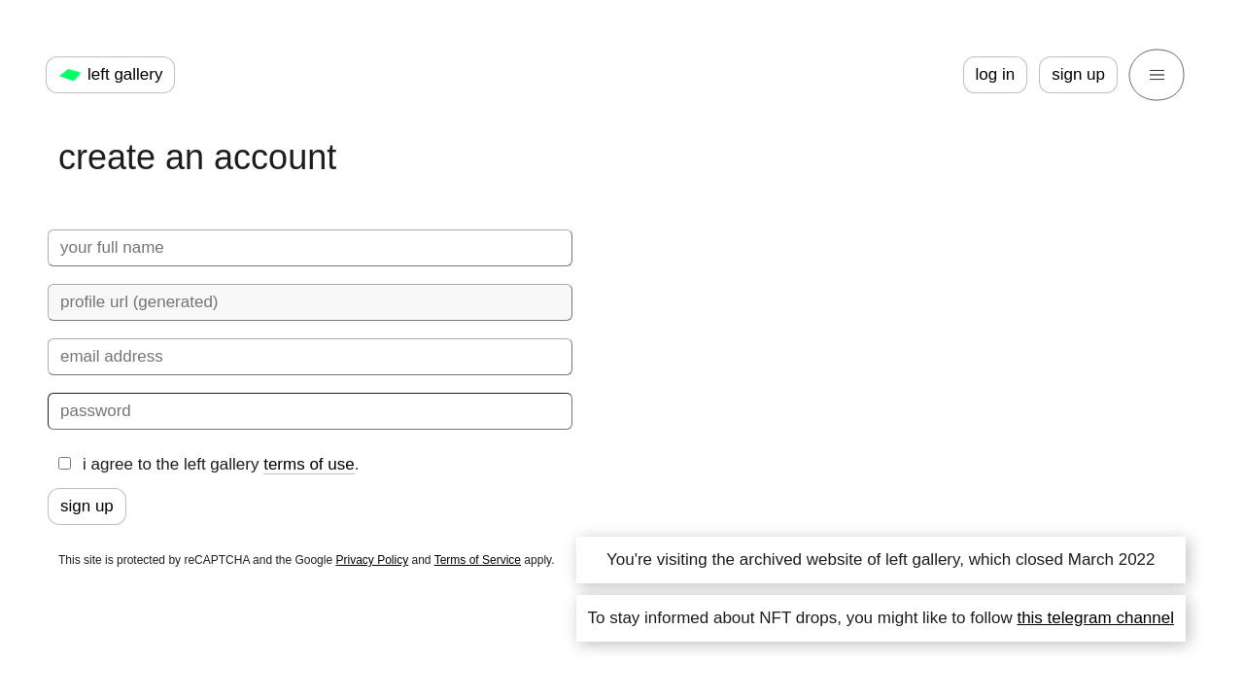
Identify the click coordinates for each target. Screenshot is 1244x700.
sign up (1078, 74)
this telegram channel (1095, 618)
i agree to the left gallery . (208, 464)
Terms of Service (477, 560)
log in (996, 74)
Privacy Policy (371, 560)
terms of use (309, 464)
